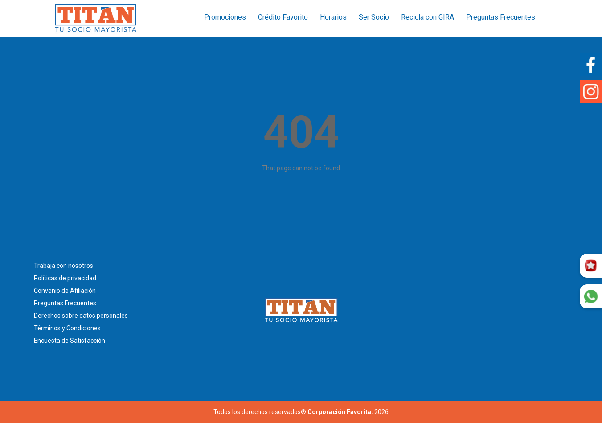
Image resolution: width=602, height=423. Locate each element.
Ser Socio (374, 17)
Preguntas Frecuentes (500, 17)
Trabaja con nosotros (63, 265)
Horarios (333, 17)
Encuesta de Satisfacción (69, 340)
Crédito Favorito (283, 17)
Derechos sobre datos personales (81, 315)
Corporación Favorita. (340, 411)
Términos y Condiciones (67, 328)
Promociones (225, 17)
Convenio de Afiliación (65, 290)
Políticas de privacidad (65, 278)
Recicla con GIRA (427, 17)
